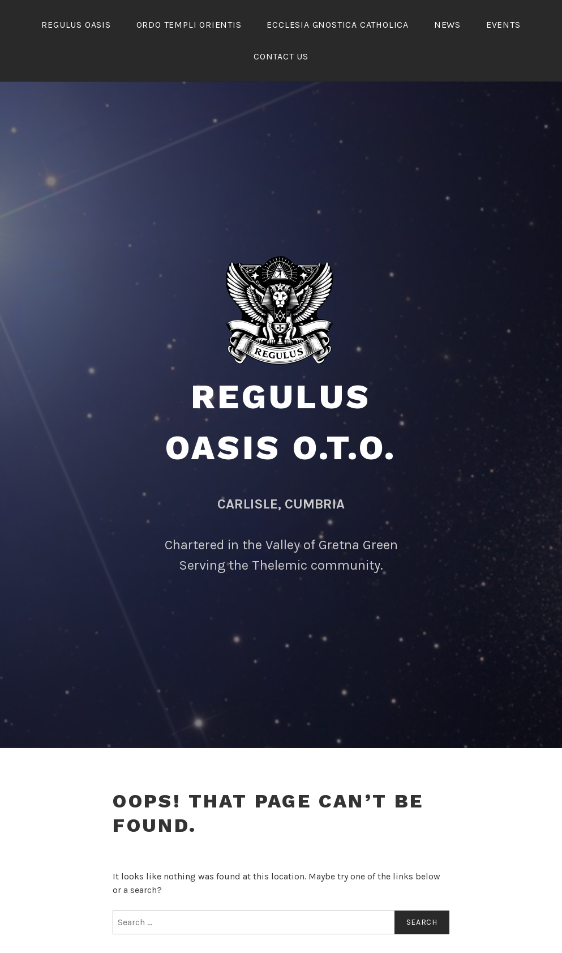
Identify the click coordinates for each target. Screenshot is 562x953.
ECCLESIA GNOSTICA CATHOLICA (338, 24)
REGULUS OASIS (75, 24)
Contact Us (281, 56)
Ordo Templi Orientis (189, 24)
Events (503, 24)
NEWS (447, 24)
